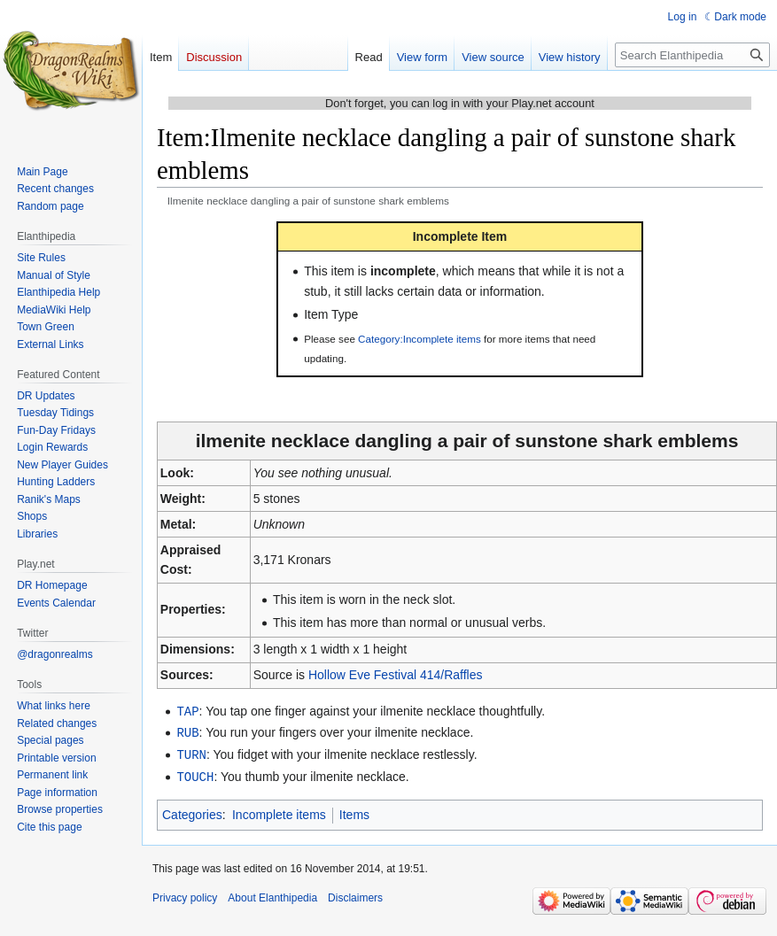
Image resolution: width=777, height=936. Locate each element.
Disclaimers (355, 894)
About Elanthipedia (272, 894)
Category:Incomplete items (419, 338)
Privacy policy (184, 894)
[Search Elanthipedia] (692, 55)
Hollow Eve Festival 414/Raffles (395, 675)
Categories (192, 811)
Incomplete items (279, 811)
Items (354, 811)
